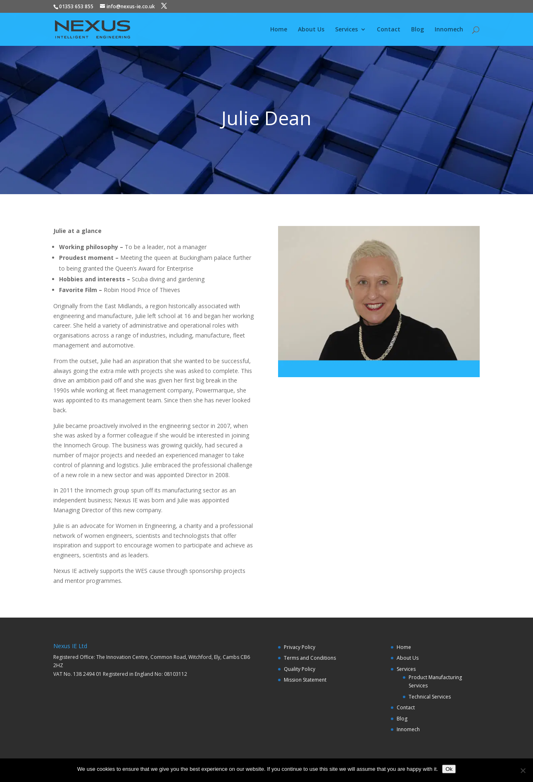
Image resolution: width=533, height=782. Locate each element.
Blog (417, 29)
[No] (523, 770)
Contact (388, 29)
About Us (311, 29)
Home (278, 29)
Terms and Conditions (310, 657)
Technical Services (430, 696)
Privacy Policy (299, 647)
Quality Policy (299, 669)
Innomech (449, 29)
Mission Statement (305, 679)
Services (346, 29)
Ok (448, 769)
